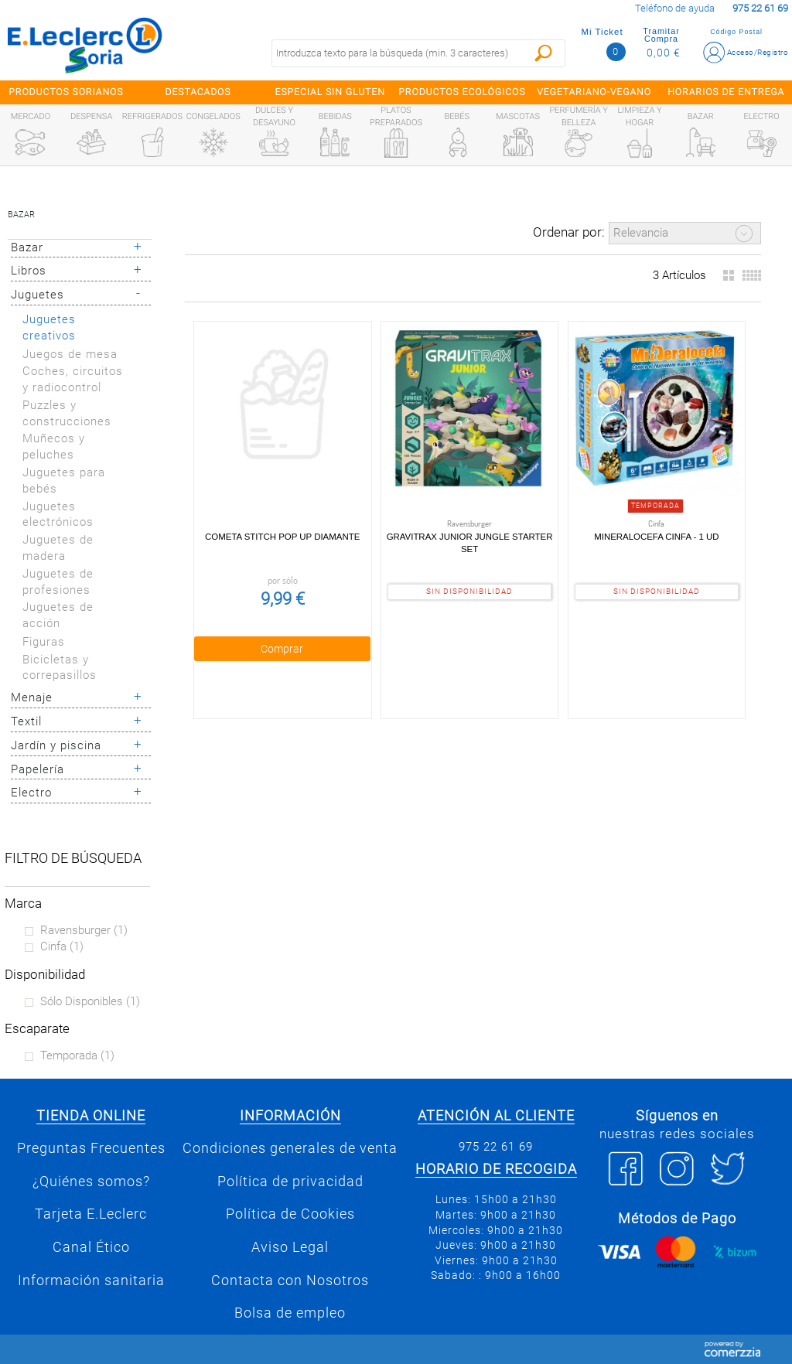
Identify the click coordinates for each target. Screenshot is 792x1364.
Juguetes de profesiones (58, 582)
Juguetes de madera (58, 548)
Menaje (32, 697)
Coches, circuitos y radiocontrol (72, 379)
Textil (26, 721)
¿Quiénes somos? (91, 1181)
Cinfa (62, 946)
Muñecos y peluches (53, 446)
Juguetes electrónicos (58, 515)
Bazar (21, 215)
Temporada (77, 1055)
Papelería (37, 769)
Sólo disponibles (90, 1001)
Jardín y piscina (56, 745)
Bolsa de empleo (290, 1313)
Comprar (282, 648)
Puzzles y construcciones (66, 413)
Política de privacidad (290, 1181)
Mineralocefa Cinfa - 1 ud (656, 535)
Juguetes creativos (49, 327)
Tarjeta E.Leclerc (91, 1214)
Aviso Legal (290, 1247)
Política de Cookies (290, 1214)
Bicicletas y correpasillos (59, 668)
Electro (31, 793)
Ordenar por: (569, 232)
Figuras (43, 642)
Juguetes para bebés (63, 480)
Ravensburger (84, 930)
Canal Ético (91, 1247)
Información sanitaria (91, 1280)
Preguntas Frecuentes (91, 1148)
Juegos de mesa (70, 354)
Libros (28, 271)
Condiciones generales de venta (290, 1148)
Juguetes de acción (58, 615)
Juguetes (37, 295)
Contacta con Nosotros (290, 1280)
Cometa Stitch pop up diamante (282, 535)
